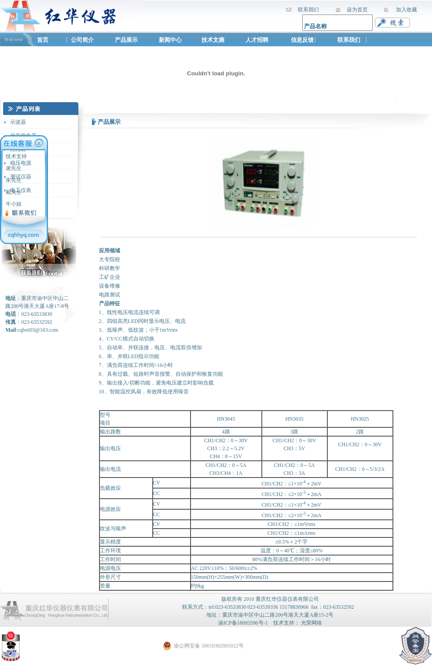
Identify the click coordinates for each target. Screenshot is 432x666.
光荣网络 (311, 623)
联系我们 (348, 40)
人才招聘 (256, 40)
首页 (42, 40)
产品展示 (126, 40)
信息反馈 (302, 40)
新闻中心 (170, 40)
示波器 (18, 122)
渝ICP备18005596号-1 (243, 623)
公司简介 (82, 40)
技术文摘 (213, 40)
